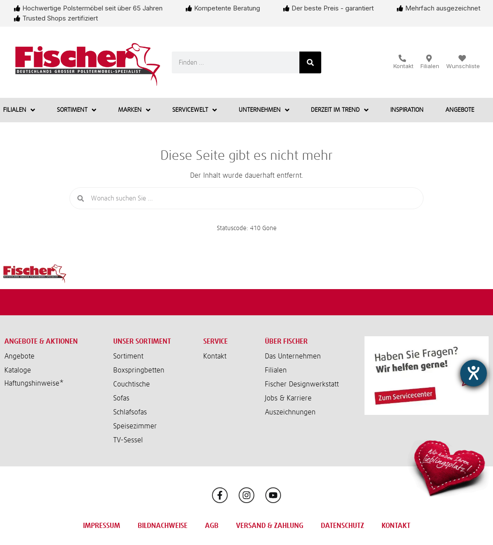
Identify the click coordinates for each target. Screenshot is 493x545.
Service (215, 341)
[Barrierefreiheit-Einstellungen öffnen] (473, 373)
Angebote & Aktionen (41, 341)
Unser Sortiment (142, 341)
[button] (52, 383)
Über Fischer (286, 341)
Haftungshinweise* (34, 383)
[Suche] (310, 62)
